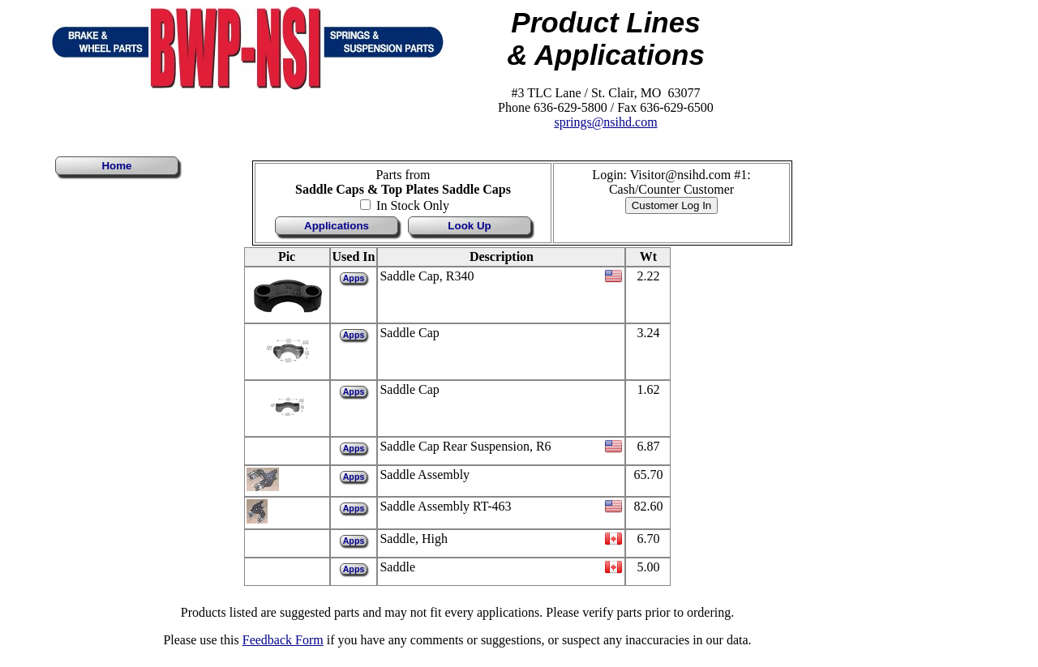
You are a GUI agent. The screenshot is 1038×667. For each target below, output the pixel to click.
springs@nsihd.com (605, 122)
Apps (354, 278)
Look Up (469, 226)
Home (116, 166)
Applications (336, 226)
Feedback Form (283, 640)
